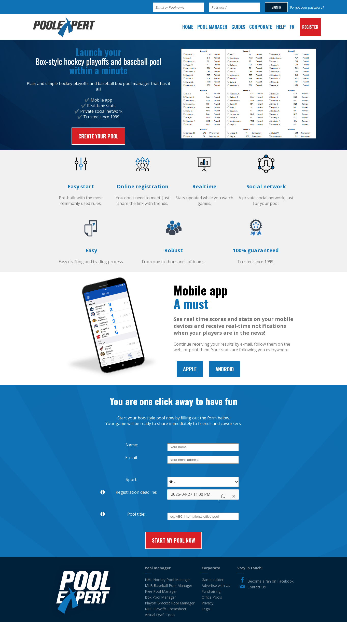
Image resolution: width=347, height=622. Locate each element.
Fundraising (211, 591)
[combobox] (193, 495)
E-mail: (131, 457)
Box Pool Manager (160, 597)
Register (310, 27)
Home (187, 26)
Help (281, 26)
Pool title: (120, 514)
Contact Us (256, 587)
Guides (238, 26)
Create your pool (98, 136)
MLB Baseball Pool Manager (168, 585)
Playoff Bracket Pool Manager (170, 603)
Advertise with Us (216, 585)
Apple (190, 369)
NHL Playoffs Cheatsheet (165, 608)
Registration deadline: (126, 492)
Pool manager (212, 26)
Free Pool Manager (161, 591)
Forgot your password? (307, 7)
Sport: (131, 479)
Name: (132, 445)
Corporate (260, 26)
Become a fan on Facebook (270, 581)
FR (292, 26)
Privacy (207, 603)
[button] (223, 496)
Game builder (213, 579)
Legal (206, 608)
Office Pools (212, 597)
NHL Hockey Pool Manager (167, 579)
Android (224, 369)
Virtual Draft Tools (160, 614)
